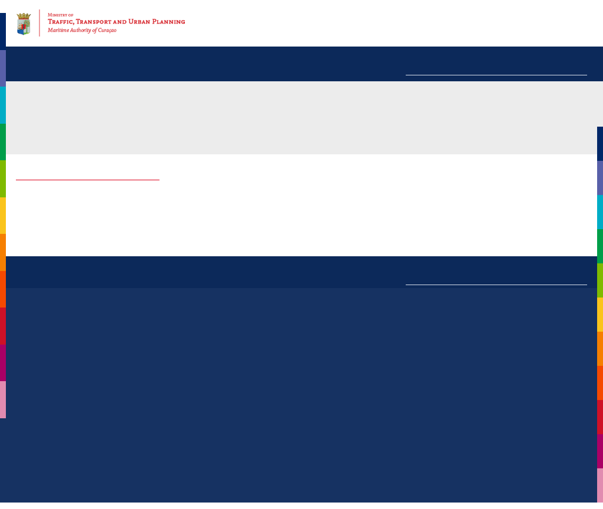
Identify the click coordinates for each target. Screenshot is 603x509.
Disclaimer (564, 487)
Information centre (475, 23)
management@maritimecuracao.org (481, 429)
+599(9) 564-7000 (529, 391)
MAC (24, 95)
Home (226, 23)
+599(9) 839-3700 (337, 409)
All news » (188, 334)
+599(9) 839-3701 (336, 421)
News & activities (395, 23)
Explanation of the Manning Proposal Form (88, 179)
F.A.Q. (532, 23)
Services (337, 23)
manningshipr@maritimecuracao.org (483, 458)
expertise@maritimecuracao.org (474, 444)
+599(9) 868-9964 (337, 432)
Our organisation (279, 23)
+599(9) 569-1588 (527, 411)
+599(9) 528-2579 (527, 401)
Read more (164, 449)
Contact (567, 23)
